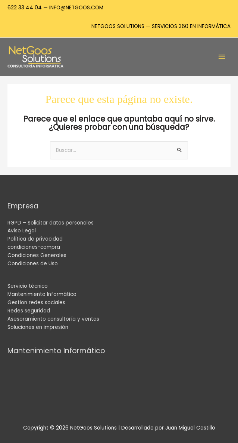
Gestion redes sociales (36, 302)
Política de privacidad (35, 238)
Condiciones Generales (36, 255)
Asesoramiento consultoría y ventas (53, 319)
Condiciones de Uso (32, 263)
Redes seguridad (28, 310)
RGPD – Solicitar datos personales (50, 222)
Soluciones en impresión (37, 327)
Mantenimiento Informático (41, 294)
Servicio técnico (27, 286)
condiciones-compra (33, 247)
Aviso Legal (21, 230)
